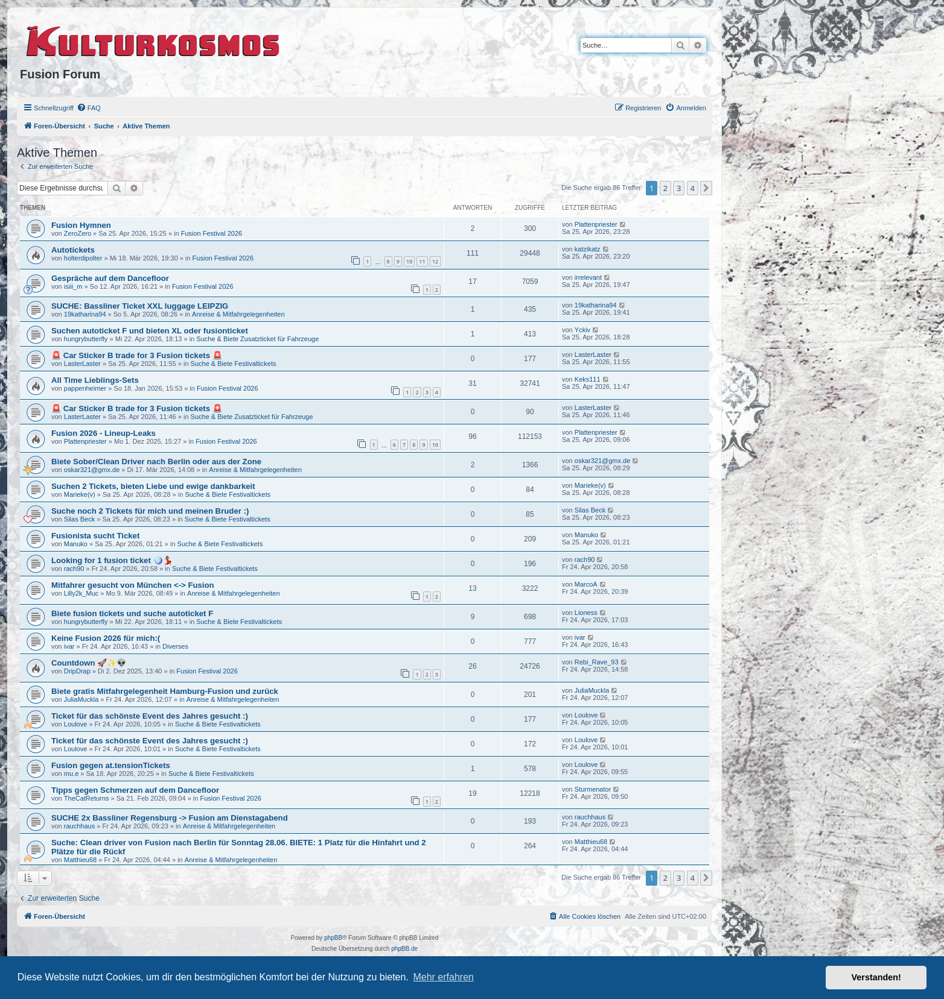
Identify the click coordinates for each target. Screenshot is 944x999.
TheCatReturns (86, 798)
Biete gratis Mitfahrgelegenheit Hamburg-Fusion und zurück (164, 691)
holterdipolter (83, 258)
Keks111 (588, 379)
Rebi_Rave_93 (597, 662)
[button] (706, 188)
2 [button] (665, 188)
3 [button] (679, 188)
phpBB (333, 937)
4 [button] (692, 188)
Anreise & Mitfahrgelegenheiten (238, 314)
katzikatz (588, 249)
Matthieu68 (80, 859)
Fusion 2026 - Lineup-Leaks (103, 433)
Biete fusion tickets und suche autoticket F (132, 613)
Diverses (175, 646)
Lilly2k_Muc (81, 593)
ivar (69, 646)
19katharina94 (85, 314)
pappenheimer (85, 388)
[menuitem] (89, 108)
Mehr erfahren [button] (443, 977)
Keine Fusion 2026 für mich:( (105, 638)
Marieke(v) (79, 494)
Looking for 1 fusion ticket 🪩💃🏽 (112, 560)
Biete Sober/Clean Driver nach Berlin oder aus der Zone (156, 461)
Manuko (76, 543)
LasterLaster (82, 363)
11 (422, 261)
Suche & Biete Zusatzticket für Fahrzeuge (257, 338)
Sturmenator (593, 789)
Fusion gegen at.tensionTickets (110, 765)
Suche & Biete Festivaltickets (233, 363)
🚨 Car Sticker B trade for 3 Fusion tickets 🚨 (136, 355)
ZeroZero (77, 233)
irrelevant (588, 277)
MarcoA (586, 584)
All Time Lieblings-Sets (95, 380)
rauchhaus (79, 826)
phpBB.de (404, 948)
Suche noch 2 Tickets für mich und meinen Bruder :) (150, 510)
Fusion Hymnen (81, 225)
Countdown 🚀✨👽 (88, 662)
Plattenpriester (596, 224)
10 (409, 261)
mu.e (71, 773)
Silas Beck (79, 519)
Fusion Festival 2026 (212, 233)
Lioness (586, 612)
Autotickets (73, 249)
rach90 (74, 568)
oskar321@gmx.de (92, 469)
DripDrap (77, 671)
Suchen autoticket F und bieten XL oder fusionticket (149, 330)
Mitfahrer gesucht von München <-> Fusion (132, 585)
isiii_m (73, 286)
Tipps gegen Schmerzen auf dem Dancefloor (135, 790)
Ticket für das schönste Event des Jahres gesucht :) (149, 715)
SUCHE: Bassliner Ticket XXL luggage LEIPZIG (139, 305)
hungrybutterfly (86, 338)
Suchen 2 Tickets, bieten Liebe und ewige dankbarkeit (153, 486)
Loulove (76, 724)
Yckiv (582, 329)
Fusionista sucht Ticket (95, 535)
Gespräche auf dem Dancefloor (110, 278)
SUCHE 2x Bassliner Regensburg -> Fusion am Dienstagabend (169, 817)
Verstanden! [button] (876, 977)
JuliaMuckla (81, 699)
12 (435, 261)
